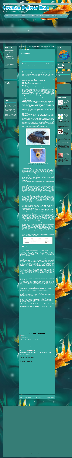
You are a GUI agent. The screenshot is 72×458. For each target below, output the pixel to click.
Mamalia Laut (35, 15)
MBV (9, 115)
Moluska (23, 15)
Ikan (7, 15)
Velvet (6, 106)
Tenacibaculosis (25, 47)
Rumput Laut (47, 15)
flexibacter (25, 46)
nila (8, 115)
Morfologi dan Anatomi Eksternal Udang (66, 102)
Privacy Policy (24, 4)
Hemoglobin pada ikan (9, 50)
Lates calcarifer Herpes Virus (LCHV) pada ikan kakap (30, 343)
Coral (41, 15)
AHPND (6, 109)
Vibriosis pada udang (24, 337)
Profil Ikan (45, 19)
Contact (17, 4)
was (59, 77)
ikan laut (41, 46)
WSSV (6, 115)
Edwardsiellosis (13, 106)
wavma (59, 80)
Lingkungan (55, 15)
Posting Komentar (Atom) (39, 401)
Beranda (38, 397)
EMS (15, 109)
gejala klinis (31, 46)
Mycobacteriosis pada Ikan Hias (26, 341)
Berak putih (10, 109)
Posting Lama (50, 397)
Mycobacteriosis (8, 105)
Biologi (22, 19)
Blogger (41, 453)
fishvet (59, 75)
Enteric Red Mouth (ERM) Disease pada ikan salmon (30, 339)
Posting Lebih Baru (25, 397)
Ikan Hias (17, 15)
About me (31, 4)
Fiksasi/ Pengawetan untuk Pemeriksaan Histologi (63, 143)
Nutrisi (61, 15)
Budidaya (37, 19)
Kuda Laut (14, 19)
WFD (15, 114)
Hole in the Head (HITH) (66, 154)
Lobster (28, 15)
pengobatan (46, 46)
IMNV (15, 105)
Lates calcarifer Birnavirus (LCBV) (27, 346)
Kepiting (6, 19)
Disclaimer (10, 4)
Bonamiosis (23, 335)
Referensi (29, 19)
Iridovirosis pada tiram (9, 62)
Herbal (36, 46)
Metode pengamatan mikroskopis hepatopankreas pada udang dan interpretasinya (10, 58)
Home (5, 4)
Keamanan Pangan (56, 19)
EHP (13, 109)
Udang (11, 15)
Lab (65, 15)
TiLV (11, 115)
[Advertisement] (36, 33)
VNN (13, 115)
